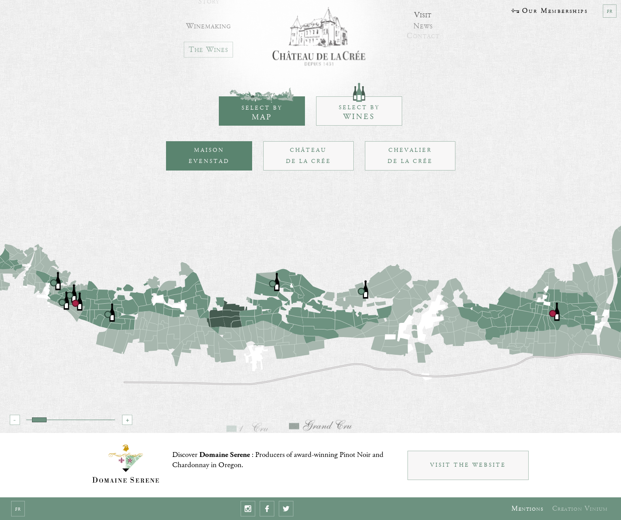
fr (610, 11)
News (423, 22)
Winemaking (208, 22)
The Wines (208, 46)
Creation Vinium (580, 508)
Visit (423, 12)
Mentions (527, 508)
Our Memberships (549, 11)
